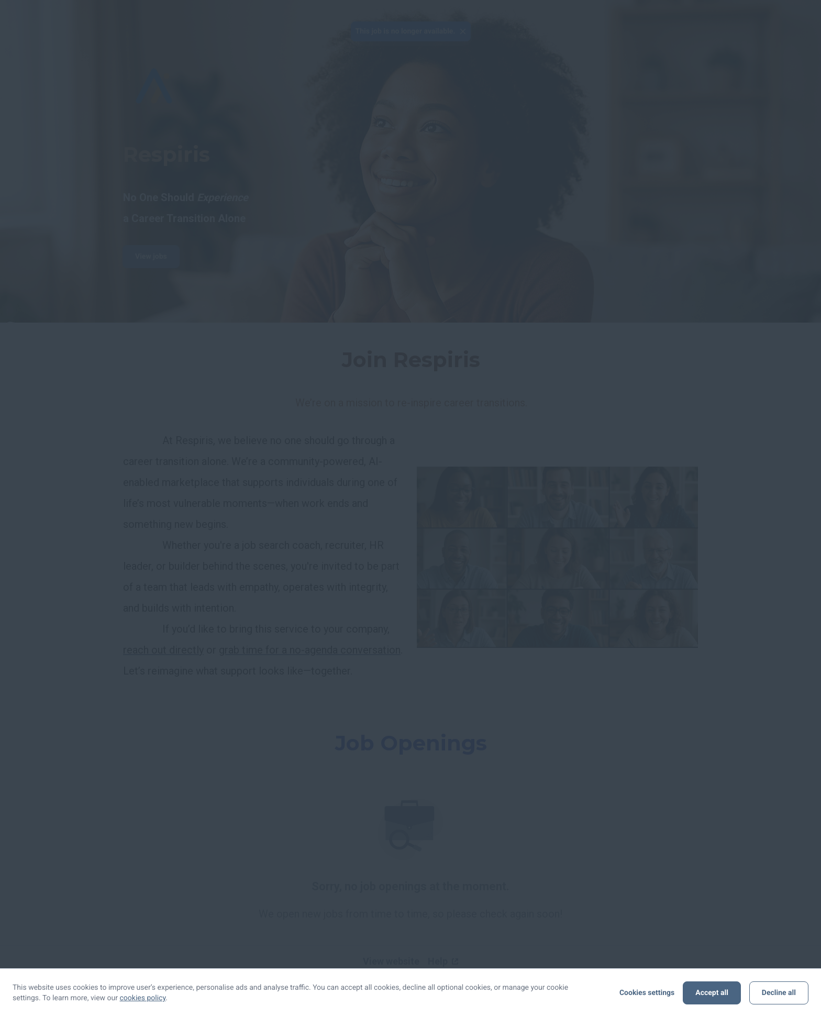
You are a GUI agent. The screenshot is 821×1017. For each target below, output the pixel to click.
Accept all (711, 993)
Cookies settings (646, 993)
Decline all (779, 993)
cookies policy (143, 998)
